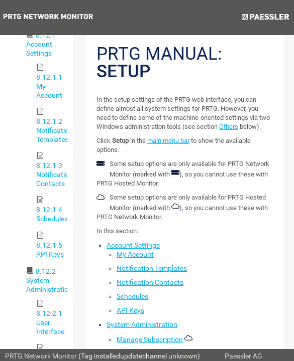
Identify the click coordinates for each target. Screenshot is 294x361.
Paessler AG (243, 356)
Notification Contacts (150, 282)
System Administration (142, 324)
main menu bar (168, 140)
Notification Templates (152, 268)
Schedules (132, 296)
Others (228, 126)
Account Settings (133, 245)
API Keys (130, 310)
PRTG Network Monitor (41, 356)
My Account (135, 254)
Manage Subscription (150, 339)
